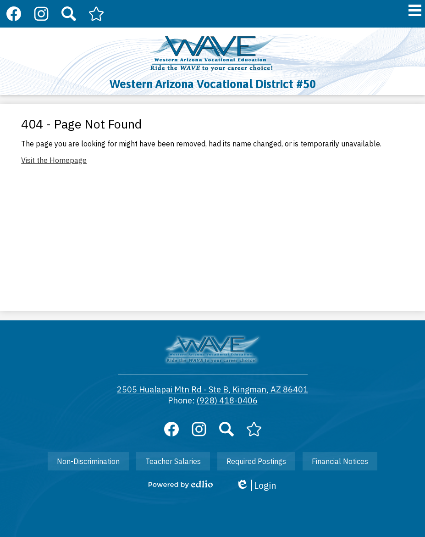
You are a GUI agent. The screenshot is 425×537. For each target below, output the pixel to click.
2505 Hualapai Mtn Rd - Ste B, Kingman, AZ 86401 (212, 389)
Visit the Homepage (54, 160)
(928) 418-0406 (227, 400)
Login (256, 485)
